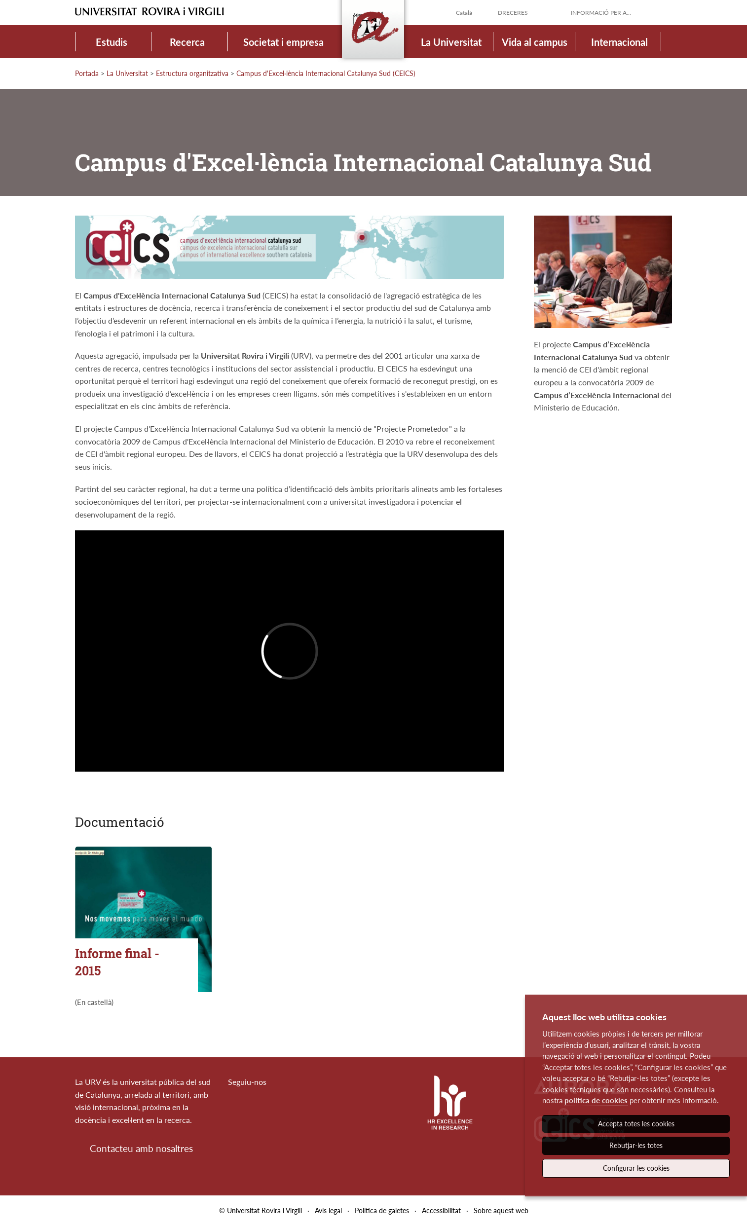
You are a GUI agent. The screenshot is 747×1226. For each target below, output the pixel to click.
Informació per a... (601, 12)
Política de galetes (382, 1210)
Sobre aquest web (501, 1210)
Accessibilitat (441, 1210)
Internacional (619, 42)
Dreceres (513, 12)
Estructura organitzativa (192, 73)
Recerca (187, 42)
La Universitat (451, 42)
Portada (87, 73)
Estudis (111, 42)
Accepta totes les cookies (636, 1123)
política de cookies (596, 1100)
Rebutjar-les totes (636, 1145)
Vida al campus (534, 42)
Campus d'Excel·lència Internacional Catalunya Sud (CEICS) (325, 73)
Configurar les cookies (636, 1168)
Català (464, 12)
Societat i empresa (283, 42)
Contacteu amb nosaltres (141, 1148)
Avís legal (328, 1210)
